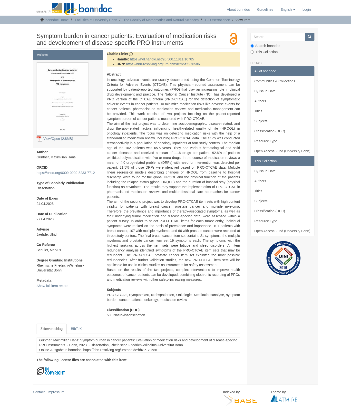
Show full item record (52, 286)
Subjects (261, 121)
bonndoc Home (57, 20)
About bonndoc (238, 9)
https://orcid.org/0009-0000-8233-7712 (66, 173)
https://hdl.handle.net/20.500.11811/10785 (162, 59)
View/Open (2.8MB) (55, 139)
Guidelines (265, 9)
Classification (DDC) (269, 131)
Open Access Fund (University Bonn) (282, 151)
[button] (288, 9)
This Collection (264, 52)
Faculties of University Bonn (96, 20)
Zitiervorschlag (51, 329)
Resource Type (265, 141)
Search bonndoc (265, 46)
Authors (260, 101)
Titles (258, 111)
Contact (39, 392)
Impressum (56, 392)
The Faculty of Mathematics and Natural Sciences (161, 20)
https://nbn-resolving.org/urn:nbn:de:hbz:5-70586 (163, 64)
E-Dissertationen (217, 20)
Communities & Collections (274, 81)
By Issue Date (265, 91)
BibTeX (76, 329)
